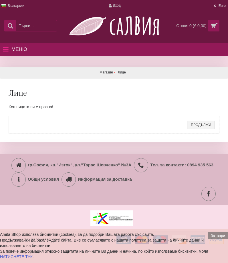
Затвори (218, 236)
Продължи (201, 125)
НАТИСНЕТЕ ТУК (16, 256)
